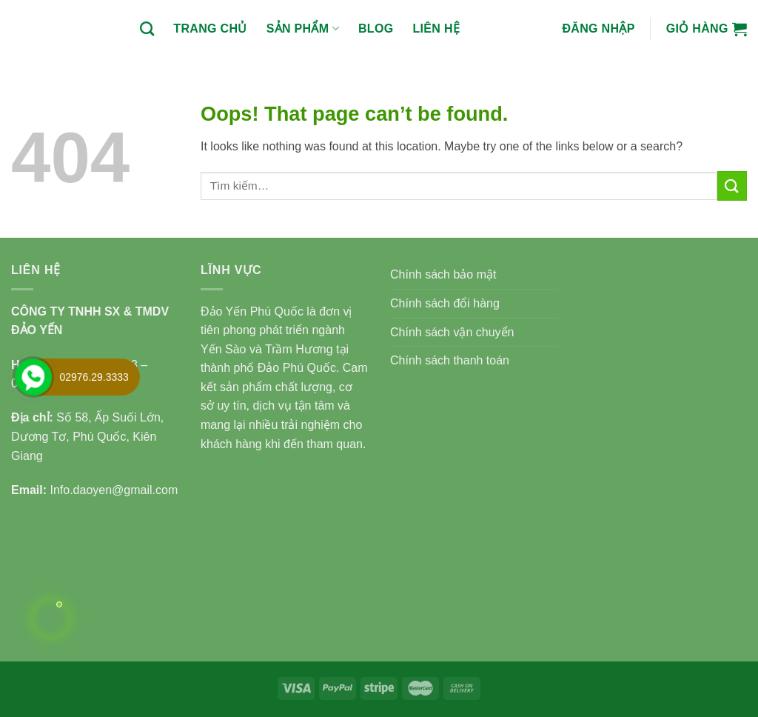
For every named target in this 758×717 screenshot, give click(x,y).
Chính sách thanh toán (449, 360)
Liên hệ (436, 28)
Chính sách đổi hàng (445, 303)
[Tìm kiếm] (147, 28)
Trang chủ (209, 28)
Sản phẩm (302, 28)
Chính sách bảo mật (443, 274)
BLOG (376, 28)
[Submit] (732, 185)
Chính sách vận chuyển (452, 332)
